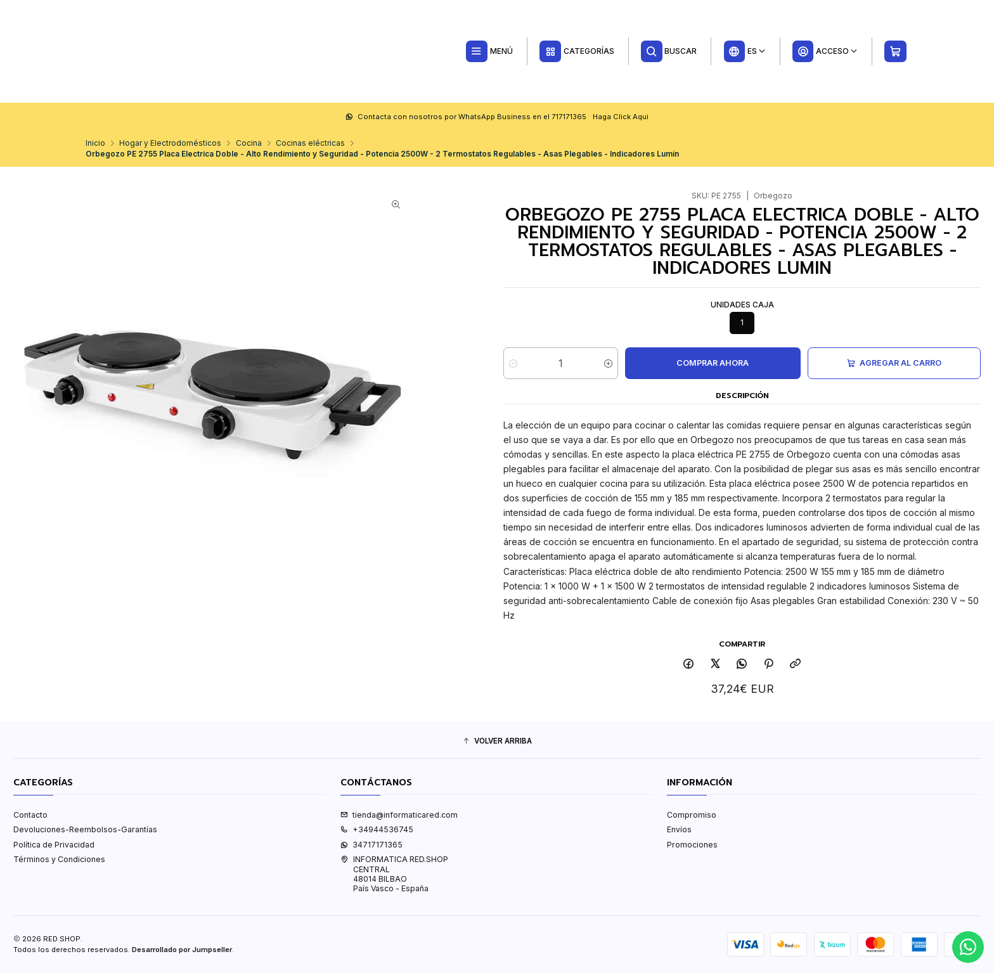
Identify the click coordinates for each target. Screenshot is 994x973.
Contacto (30, 815)
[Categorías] (576, 51)
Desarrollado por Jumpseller (182, 949)
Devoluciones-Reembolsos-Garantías (85, 829)
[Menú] (489, 51)
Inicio (95, 143)
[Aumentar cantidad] (608, 363)
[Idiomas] (744, 51)
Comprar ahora (712, 363)
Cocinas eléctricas (310, 143)
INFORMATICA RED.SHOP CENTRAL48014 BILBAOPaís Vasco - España (394, 873)
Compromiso (691, 815)
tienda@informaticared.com (399, 815)
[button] (497, 741)
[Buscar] (669, 51)
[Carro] (895, 51)
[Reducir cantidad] (513, 363)
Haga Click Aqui (621, 116)
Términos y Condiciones (59, 859)
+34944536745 (376, 829)
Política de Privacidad (53, 844)
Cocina (249, 143)
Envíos (679, 829)
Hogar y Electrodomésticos (170, 143)
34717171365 (371, 844)
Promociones (692, 844)
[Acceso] (825, 51)
